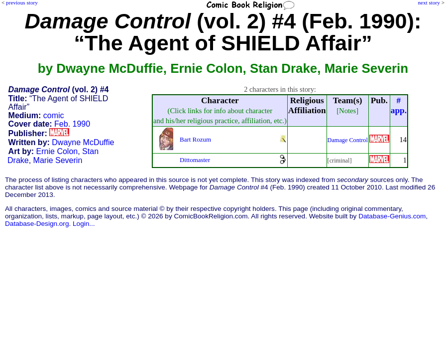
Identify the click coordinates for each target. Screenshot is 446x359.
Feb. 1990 (72, 124)
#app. (399, 105)
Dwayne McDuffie (83, 142)
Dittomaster (195, 160)
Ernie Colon (57, 151)
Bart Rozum (195, 139)
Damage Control (348, 140)
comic (53, 115)
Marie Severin (58, 160)
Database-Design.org (37, 223)
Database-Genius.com (392, 216)
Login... (84, 223)
